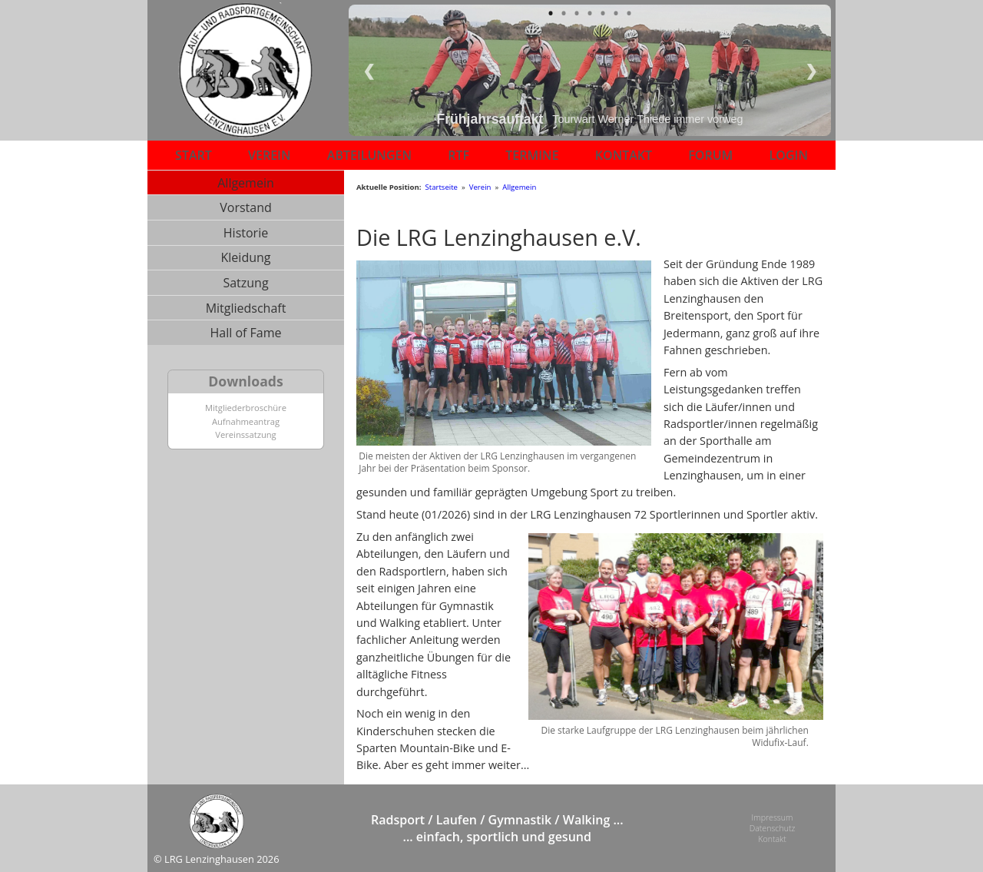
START (193, 155)
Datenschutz (771, 828)
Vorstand (246, 207)
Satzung (245, 282)
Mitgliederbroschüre (245, 407)
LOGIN (789, 155)
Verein (480, 187)
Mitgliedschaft (246, 308)
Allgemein (245, 182)
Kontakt (771, 840)
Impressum (771, 817)
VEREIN (269, 155)
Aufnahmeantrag (246, 421)
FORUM (710, 155)
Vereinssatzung (245, 434)
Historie (245, 232)
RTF (458, 155)
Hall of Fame (245, 332)
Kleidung (246, 257)
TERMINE (531, 155)
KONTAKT (623, 155)
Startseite (441, 187)
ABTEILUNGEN (369, 155)
